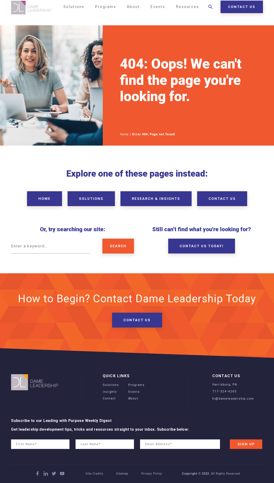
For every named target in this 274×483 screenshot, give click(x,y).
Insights (110, 392)
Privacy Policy (151, 473)
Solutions (111, 385)
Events (134, 392)
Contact (109, 398)
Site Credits (94, 473)
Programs (136, 385)
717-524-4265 (224, 391)
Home (124, 134)
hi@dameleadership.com (233, 398)
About (133, 398)
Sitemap (122, 473)
